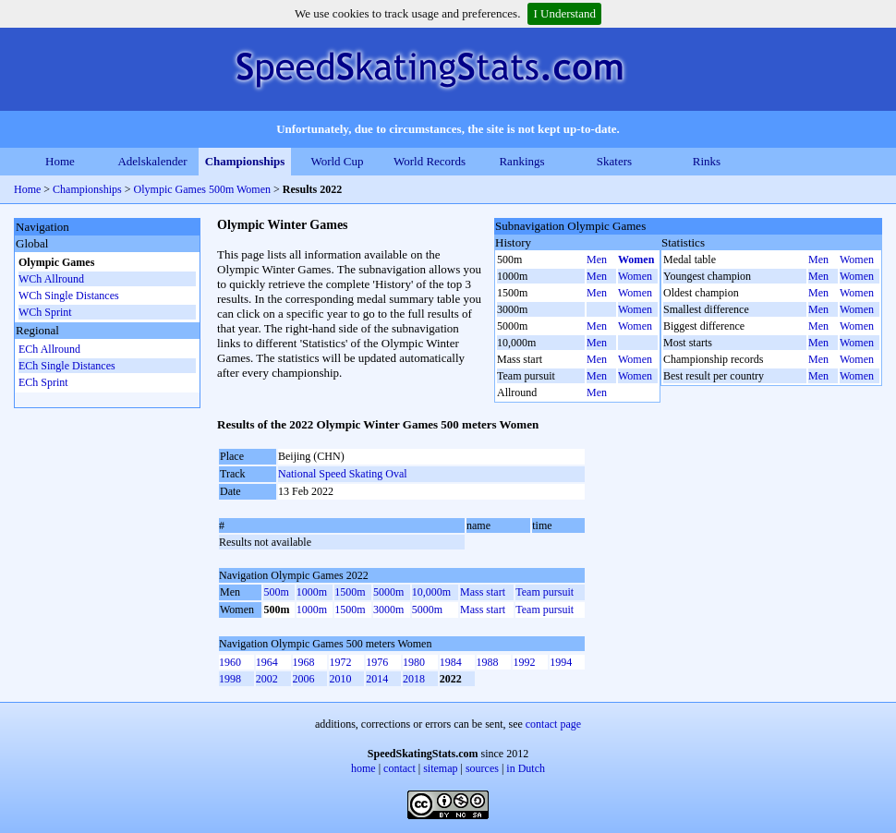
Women (636, 259)
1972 (340, 662)
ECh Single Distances (66, 365)
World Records (430, 161)
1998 (230, 678)
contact (399, 768)
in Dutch (525, 768)
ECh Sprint (43, 382)
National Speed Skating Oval (342, 473)
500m (275, 592)
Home (60, 161)
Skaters (614, 161)
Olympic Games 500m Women (202, 189)
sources (482, 768)
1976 (377, 662)
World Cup (336, 161)
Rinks (706, 161)
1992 (524, 662)
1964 (267, 662)
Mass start (482, 592)
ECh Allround (49, 349)
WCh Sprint (45, 312)
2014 (377, 678)
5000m (388, 592)
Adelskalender (152, 161)
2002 (267, 678)
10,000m (431, 592)
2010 (340, 678)
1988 (488, 662)
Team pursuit (544, 592)
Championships (245, 161)
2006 (304, 678)
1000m (312, 592)
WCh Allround (51, 278)
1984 (451, 662)
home (363, 768)
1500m (349, 592)
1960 (230, 662)
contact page (553, 724)
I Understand (564, 13)
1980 (414, 662)
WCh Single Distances (68, 295)
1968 (304, 662)
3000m (388, 609)
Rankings (521, 161)
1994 (561, 662)
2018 (414, 678)
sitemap (440, 768)
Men (597, 259)
